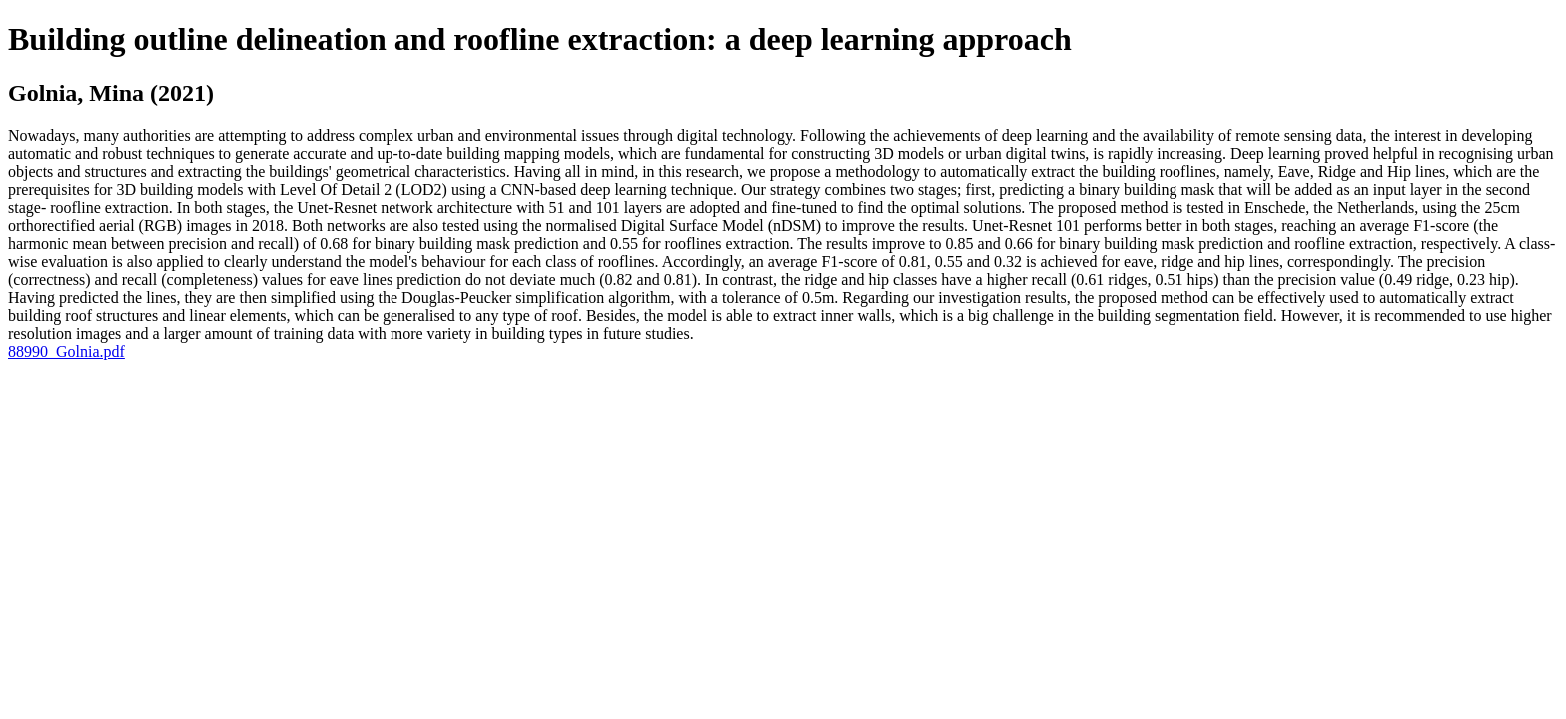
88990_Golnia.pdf (66, 351)
